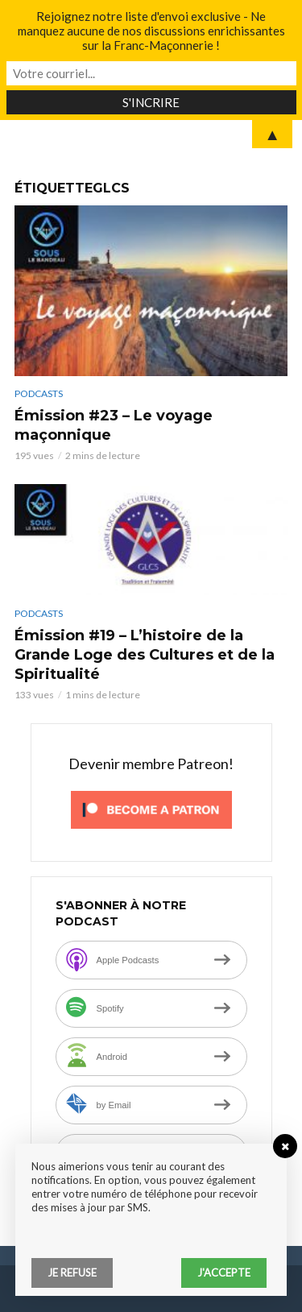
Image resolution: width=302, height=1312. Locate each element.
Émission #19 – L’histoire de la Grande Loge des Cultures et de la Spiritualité (144, 655)
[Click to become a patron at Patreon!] (151, 808)
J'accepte (223, 1272)
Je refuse (72, 1272)
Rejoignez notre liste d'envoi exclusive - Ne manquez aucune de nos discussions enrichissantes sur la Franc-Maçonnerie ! (151, 30)
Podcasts (38, 393)
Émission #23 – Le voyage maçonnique (113, 425)
